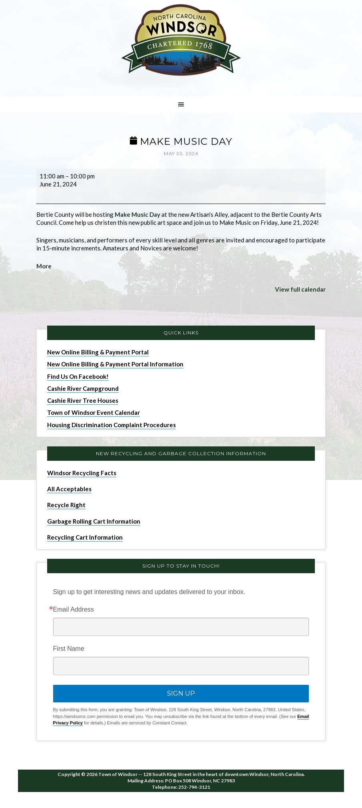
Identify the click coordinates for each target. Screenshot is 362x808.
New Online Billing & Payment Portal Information (115, 364)
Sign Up (181, 693)
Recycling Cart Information (85, 537)
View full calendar (300, 289)
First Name (68, 649)
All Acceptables (69, 488)
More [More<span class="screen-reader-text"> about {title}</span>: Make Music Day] (44, 266)
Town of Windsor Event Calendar (93, 412)
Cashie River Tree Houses (82, 400)
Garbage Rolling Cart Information (93, 521)
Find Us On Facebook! (78, 376)
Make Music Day (137, 214)
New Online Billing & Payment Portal (98, 352)
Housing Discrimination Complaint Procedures (111, 424)
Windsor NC (181, 41)
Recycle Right (66, 504)
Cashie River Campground (83, 388)
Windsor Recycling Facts (81, 472)
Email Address (73, 609)
